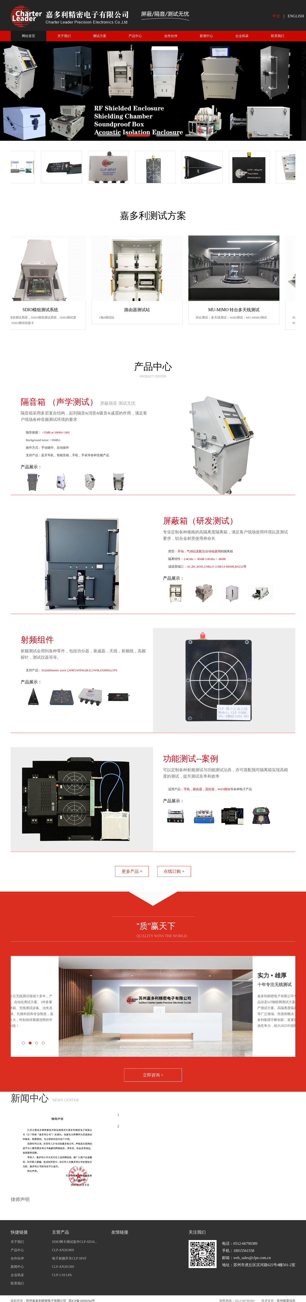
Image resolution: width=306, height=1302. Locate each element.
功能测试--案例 (190, 758)
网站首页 (28, 36)
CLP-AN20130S (63, 1267)
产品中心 (135, 36)
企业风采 (242, 36)
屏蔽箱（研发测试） (200, 520)
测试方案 (99, 36)
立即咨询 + (153, 1075)
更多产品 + (132, 871)
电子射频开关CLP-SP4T (69, 1258)
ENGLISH (296, 16)
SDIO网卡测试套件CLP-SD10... (74, 1242)
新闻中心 (206, 36)
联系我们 (277, 36)
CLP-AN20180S (63, 1250)
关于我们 (64, 36)
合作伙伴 (170, 36)
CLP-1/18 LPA (62, 1275)
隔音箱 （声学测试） (78, 401)
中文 (276, 16)
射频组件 (37, 639)
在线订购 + (174, 871)
